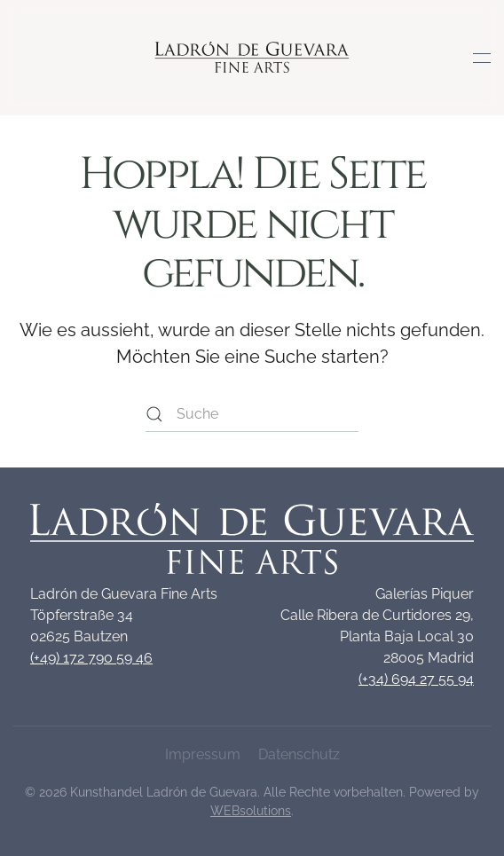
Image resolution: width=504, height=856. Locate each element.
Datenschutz (299, 754)
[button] (482, 57)
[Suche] (252, 414)
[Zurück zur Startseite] (252, 57)
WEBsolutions (250, 811)
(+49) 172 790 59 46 (91, 657)
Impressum (202, 754)
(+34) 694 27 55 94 (416, 679)
